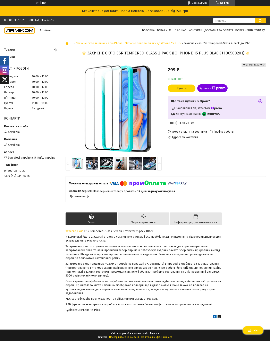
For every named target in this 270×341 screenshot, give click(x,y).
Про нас (180, 30)
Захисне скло (74, 231)
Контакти (195, 30)
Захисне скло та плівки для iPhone (99, 43)
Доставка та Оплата (218, 30)
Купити (181, 88)
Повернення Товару (250, 30)
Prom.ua (154, 333)
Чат (253, 330)
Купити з (212, 88)
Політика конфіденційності (156, 337)
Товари (162, 30)
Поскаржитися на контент (124, 337)
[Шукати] (260, 20)
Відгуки (9, 57)
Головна (148, 30)
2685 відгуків (199, 2)
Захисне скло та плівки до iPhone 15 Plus (153, 43)
